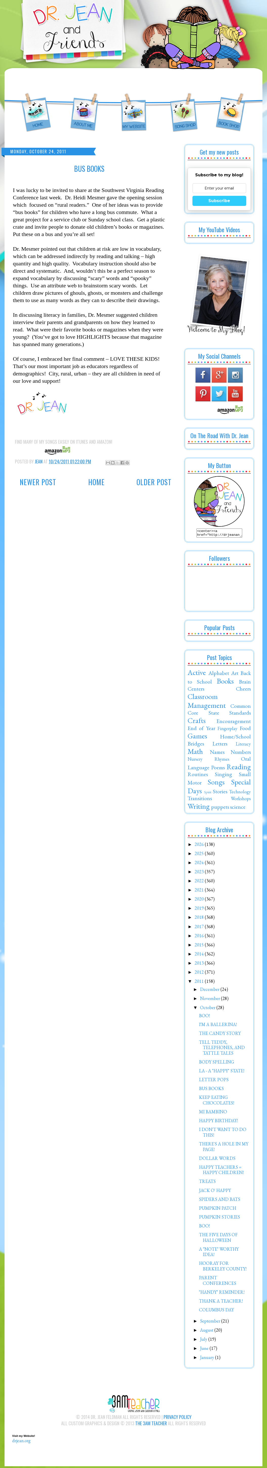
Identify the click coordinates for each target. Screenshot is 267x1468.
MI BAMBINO (213, 1113)
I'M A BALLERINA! (218, 1026)
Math (195, 753)
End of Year (201, 729)
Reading (239, 768)
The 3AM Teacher (151, 1424)
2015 (200, 946)
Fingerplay (227, 730)
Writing (199, 808)
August (207, 1331)
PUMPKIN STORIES (219, 1218)
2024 (200, 864)
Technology (240, 793)
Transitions (200, 799)
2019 (200, 909)
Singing (223, 775)
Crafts (197, 722)
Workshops (241, 800)
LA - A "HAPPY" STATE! (221, 1072)
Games (197, 737)
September (210, 1322)
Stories (220, 792)
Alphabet (218, 674)
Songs (216, 783)
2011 (200, 983)
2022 (200, 882)
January (207, 1359)
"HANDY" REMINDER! (221, 1293)
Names (217, 753)
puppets (220, 808)
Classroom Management (207, 702)
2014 (200, 955)
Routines (198, 775)
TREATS (207, 1183)
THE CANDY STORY (220, 1035)
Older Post (154, 482)
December (210, 991)
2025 (200, 855)
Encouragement (233, 722)
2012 (200, 973)
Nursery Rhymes (208, 760)
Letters (219, 745)
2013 (200, 964)
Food (245, 729)
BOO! (204, 1017)
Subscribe (219, 200)
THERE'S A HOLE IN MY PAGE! (223, 1148)
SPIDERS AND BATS (219, 1201)
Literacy (243, 745)
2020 (200, 900)
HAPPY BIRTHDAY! (218, 1122)
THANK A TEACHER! (221, 1302)
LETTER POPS (214, 1081)
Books (225, 682)
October (208, 1009)
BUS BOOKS (211, 1090)
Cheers (243, 690)
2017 (200, 928)
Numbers (241, 753)
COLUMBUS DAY (216, 1311)
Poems (218, 768)
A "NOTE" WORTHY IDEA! (219, 1253)
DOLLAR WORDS (217, 1160)
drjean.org (21, 1442)
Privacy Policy (177, 1418)
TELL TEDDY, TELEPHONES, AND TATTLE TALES (222, 1049)
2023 (200, 873)
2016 (200, 937)
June (205, 1350)
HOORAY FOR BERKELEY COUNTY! (223, 1267)
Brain (245, 683)
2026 (200, 846)
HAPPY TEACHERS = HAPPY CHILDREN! (221, 1171)
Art (234, 674)
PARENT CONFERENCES (217, 1282)
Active (197, 674)
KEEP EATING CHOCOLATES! (216, 1101)
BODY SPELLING (216, 1063)
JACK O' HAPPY (215, 1192)
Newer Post (38, 482)
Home (96, 482)
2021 (200, 891)
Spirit (207, 793)
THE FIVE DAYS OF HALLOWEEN (218, 1239)
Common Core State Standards (219, 711)
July (204, 1341)
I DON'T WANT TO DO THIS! (222, 1133)
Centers (196, 690)
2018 (200, 919)
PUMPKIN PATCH (217, 1209)
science (238, 808)
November (210, 1000)
